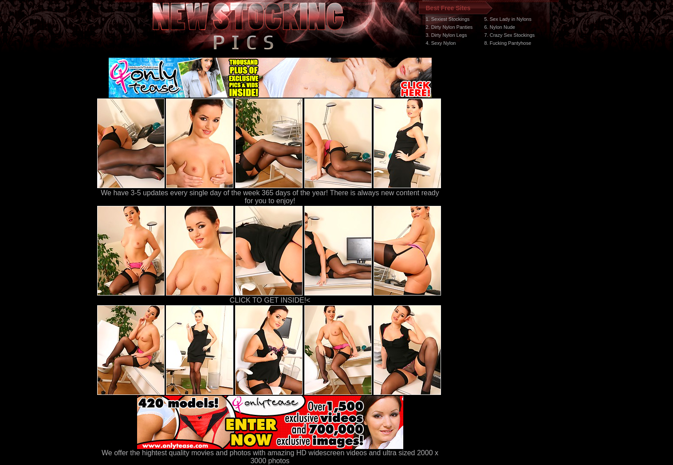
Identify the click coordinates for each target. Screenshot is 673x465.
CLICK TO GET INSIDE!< (270, 300)
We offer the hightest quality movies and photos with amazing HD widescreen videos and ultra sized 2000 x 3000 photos (270, 454)
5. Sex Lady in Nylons (507, 19)
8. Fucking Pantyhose (507, 43)
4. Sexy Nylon (441, 43)
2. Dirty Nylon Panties (449, 27)
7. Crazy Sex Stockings (509, 35)
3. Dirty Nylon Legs (446, 35)
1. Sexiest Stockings (448, 19)
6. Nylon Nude (500, 27)
